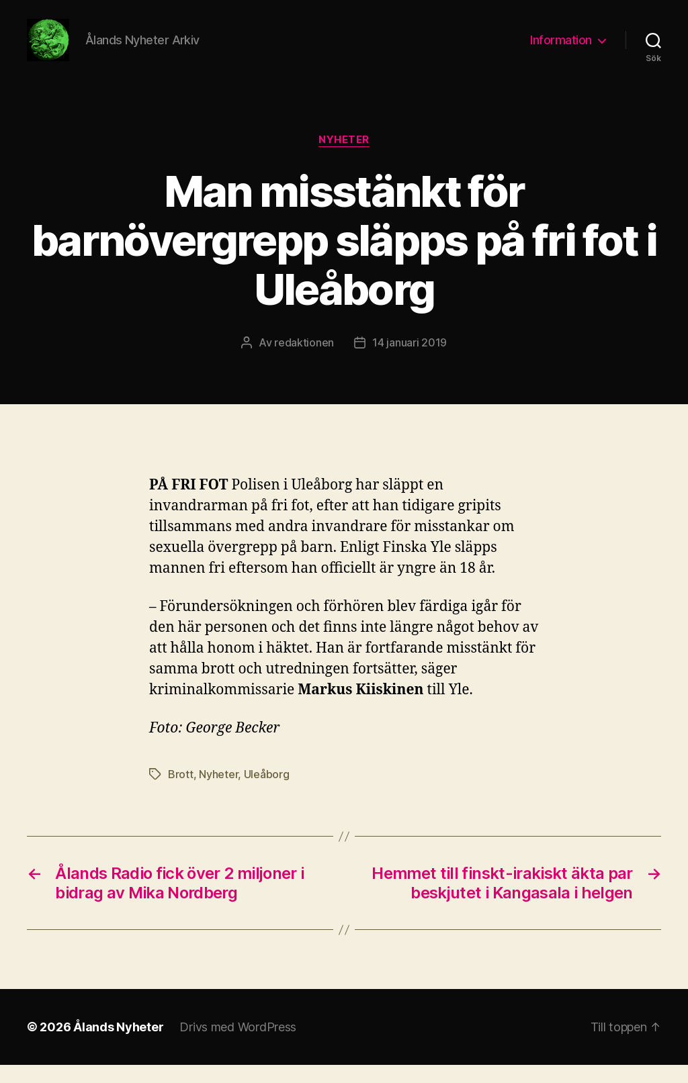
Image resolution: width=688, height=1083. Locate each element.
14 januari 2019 (409, 360)
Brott (181, 792)
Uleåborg (267, 792)
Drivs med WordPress (237, 1045)
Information (561, 49)
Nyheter (344, 158)
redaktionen (304, 360)
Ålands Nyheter (118, 1045)
